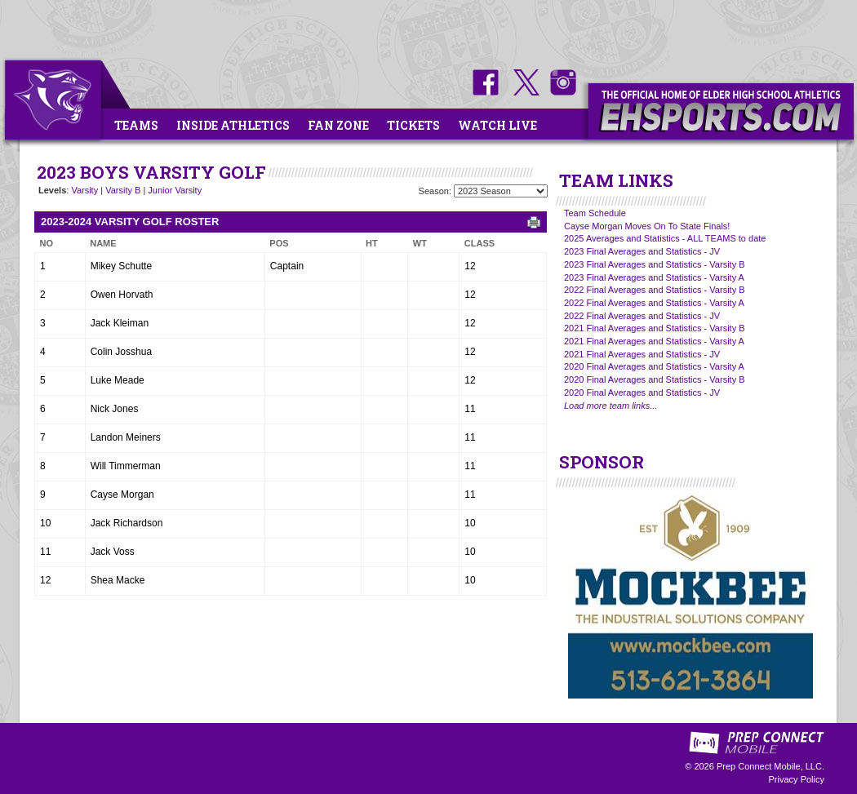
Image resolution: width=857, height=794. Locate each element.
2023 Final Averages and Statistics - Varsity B (654, 264)
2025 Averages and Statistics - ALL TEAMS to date (665, 238)
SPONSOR (601, 461)
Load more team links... (610, 405)
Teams (136, 125)
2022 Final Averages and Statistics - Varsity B (654, 290)
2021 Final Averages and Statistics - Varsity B (654, 328)
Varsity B (122, 190)
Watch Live (497, 125)
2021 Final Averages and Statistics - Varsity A (654, 341)
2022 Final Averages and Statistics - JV (642, 316)
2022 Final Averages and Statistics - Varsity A (654, 303)
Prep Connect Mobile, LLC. (770, 766)
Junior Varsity (175, 190)
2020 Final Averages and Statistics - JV (642, 392)
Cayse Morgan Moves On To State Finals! (647, 226)
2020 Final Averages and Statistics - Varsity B (654, 379)
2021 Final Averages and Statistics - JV (642, 354)
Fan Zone (338, 125)
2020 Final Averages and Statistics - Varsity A (654, 366)
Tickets (413, 125)
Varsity (84, 190)
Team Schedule (595, 213)
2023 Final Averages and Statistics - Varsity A (654, 277)
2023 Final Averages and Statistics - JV (642, 251)
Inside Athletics (233, 125)
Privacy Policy (796, 779)
